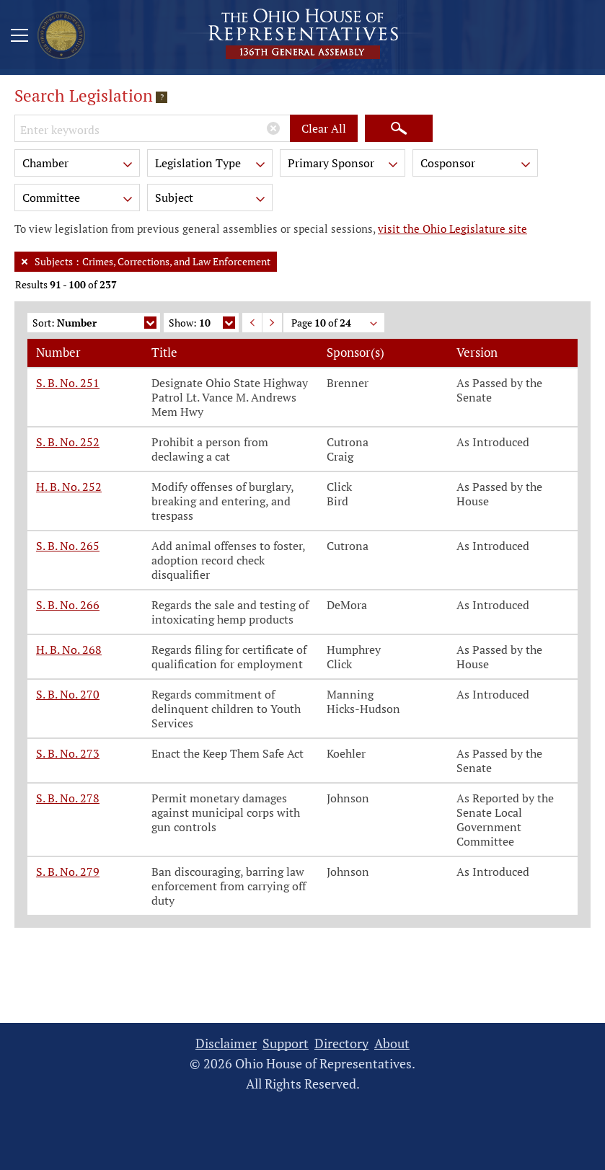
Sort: (94, 324)
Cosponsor (476, 165)
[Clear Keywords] (273, 128)
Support (285, 1043)
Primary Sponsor (344, 165)
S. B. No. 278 (68, 798)
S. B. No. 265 (68, 546)
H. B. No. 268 (69, 649)
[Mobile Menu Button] (19, 37)
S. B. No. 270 (68, 694)
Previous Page (252, 322)
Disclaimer (226, 1043)
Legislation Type (211, 165)
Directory (341, 1043)
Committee (78, 200)
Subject (211, 200)
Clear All (323, 128)
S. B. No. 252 (68, 442)
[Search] (399, 128)
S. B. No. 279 (68, 871)
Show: (202, 324)
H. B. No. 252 (69, 487)
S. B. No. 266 (68, 605)
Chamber (78, 165)
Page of (335, 324)
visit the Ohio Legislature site (452, 228)
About (392, 1043)
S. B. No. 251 (68, 383)
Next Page (272, 322)
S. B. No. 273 (68, 753)
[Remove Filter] (24, 261)
